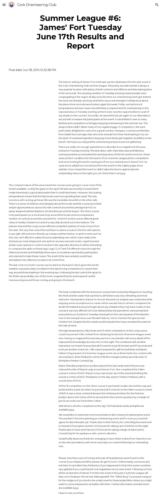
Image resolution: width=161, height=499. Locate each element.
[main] (80, 32)
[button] (4, 4)
